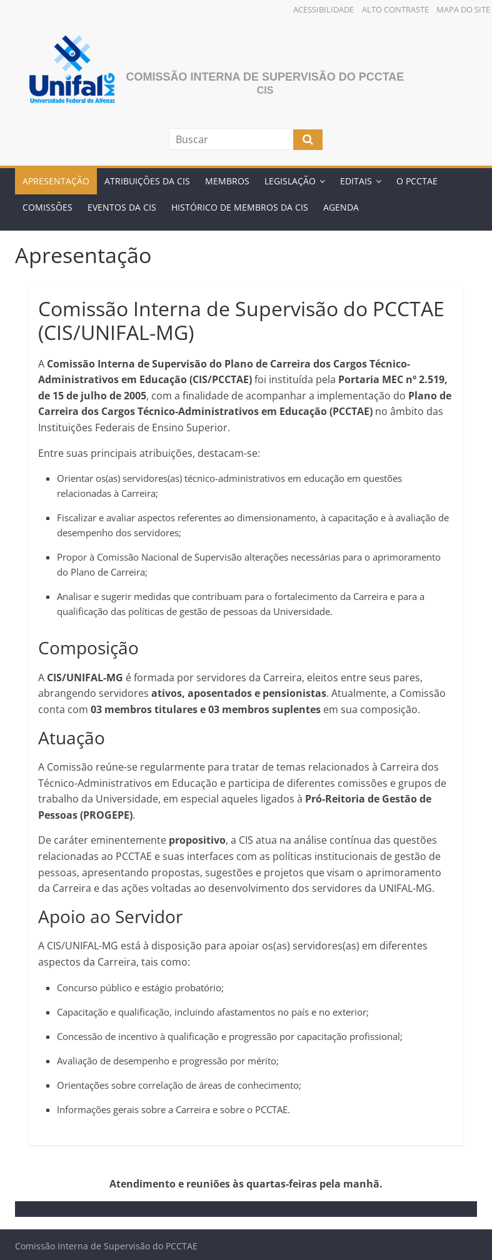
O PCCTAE (417, 181)
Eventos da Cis (122, 207)
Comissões (48, 207)
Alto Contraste (395, 9)
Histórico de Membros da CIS (239, 207)
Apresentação (56, 181)
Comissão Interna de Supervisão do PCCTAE (265, 77)
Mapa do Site (463, 9)
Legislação (290, 181)
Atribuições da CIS (147, 181)
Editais (356, 181)
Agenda (341, 207)
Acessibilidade (323, 9)
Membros (227, 181)
